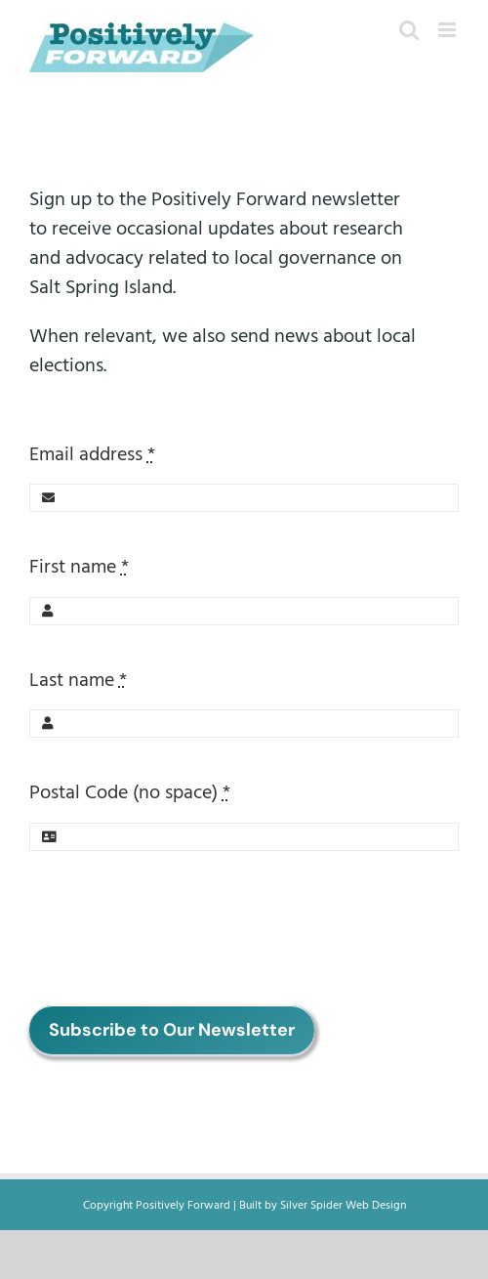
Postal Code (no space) (129, 792)
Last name (78, 680)
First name (79, 566)
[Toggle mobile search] (409, 30)
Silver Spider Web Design (343, 1205)
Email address (92, 454)
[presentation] (177, 928)
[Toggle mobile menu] (448, 30)
